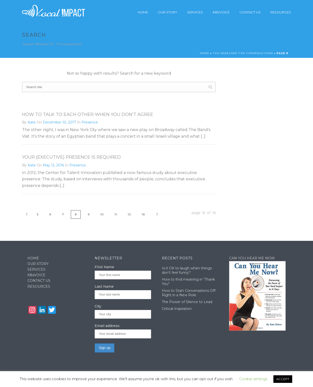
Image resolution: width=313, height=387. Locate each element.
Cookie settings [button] (253, 379)
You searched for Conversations (243, 53)
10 (102, 214)
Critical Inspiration (177, 308)
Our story (167, 12)
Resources (280, 12)
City (98, 306)
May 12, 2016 (53, 165)
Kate (32, 122)
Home (143, 12)
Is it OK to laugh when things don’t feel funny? (187, 270)
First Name (104, 267)
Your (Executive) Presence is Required (71, 157)
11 (115, 214)
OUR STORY (38, 264)
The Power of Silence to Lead (187, 302)
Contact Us (250, 12)
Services (195, 12)
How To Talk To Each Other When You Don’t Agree (87, 114)
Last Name (104, 286)
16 (143, 214)
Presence (89, 122)
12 (129, 214)
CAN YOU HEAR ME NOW (252, 258)
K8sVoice (221, 12)
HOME (33, 258)
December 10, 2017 (59, 122)
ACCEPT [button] (282, 379)
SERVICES (36, 269)
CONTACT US (38, 280)
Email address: (107, 326)
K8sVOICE (36, 275)
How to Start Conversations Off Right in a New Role (188, 292)
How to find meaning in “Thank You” (188, 281)
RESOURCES (38, 286)
